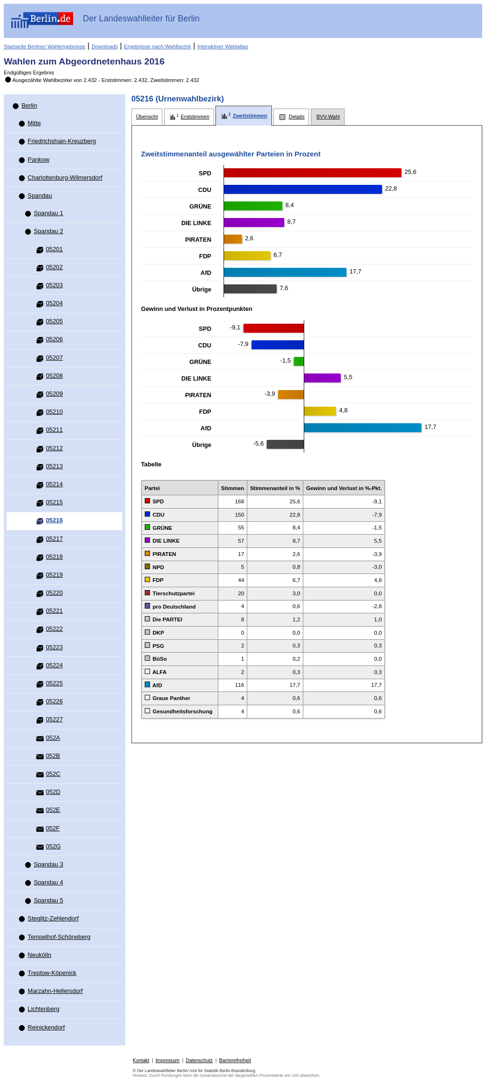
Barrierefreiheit (235, 1060)
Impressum (168, 1060)
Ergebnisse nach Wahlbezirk (157, 46)
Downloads (105, 46)
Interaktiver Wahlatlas (222, 46)
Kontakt (141, 1060)
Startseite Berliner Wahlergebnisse (44, 46)
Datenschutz (199, 1060)
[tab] (147, 116)
